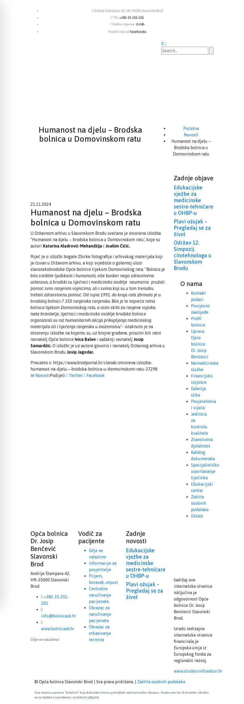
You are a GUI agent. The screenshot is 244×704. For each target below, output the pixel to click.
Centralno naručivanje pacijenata (100, 595)
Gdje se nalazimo (45, 639)
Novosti (42, 375)
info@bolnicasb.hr (58, 616)
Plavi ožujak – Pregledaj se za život (192, 227)
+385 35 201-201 (131, 18)
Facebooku (138, 32)
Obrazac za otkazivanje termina (100, 633)
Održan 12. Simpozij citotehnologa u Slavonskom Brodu (192, 255)
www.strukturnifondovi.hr (198, 671)
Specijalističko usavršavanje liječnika (205, 471)
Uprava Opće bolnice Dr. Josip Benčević (199, 344)
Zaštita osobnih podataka (199, 503)
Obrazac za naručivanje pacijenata (100, 614)
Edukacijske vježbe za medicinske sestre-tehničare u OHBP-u (193, 200)
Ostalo (197, 516)
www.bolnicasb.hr (57, 628)
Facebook (94, 375)
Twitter (74, 375)
